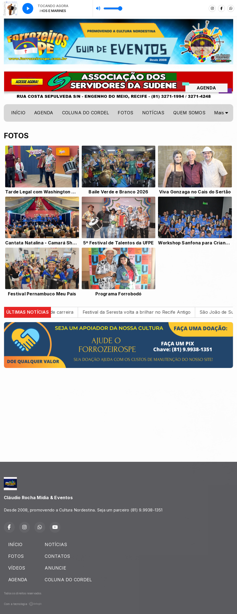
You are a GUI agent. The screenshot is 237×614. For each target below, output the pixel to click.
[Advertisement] (118, 410)
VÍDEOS (16, 568)
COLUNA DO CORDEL (85, 112)
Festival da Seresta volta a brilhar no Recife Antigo (143, 312)
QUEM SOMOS (189, 112)
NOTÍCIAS (153, 112)
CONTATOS (57, 556)
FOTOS (125, 112)
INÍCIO (18, 112)
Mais (221, 112)
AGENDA (43, 112)
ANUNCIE (55, 568)
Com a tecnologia (23, 604)
